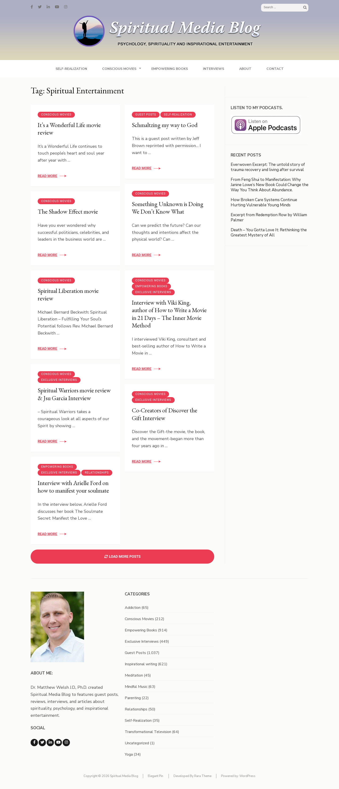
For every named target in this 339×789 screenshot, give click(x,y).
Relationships (97, 472)
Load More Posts (122, 556)
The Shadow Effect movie (68, 211)
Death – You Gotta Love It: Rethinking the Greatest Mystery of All (269, 232)
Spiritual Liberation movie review (68, 295)
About (245, 69)
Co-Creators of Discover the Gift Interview (164, 414)
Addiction (133, 607)
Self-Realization (71, 69)
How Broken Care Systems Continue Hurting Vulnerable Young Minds (264, 202)
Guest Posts (145, 114)
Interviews (213, 69)
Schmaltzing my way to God (165, 125)
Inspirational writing (141, 664)
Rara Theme (202, 776)
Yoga (129, 754)
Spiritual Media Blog (124, 776)
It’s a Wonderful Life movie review (69, 129)
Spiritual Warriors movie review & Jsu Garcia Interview (74, 394)
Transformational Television (148, 731)
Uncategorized (137, 743)
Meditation (134, 675)
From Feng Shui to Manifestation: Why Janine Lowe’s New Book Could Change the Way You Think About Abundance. (269, 185)
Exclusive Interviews (153, 292)
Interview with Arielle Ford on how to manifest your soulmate (73, 487)
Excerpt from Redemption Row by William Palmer (269, 217)
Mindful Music (136, 686)
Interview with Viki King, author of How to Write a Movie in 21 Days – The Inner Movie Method (169, 314)
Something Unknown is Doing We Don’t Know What (167, 208)
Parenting (133, 698)
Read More (47, 176)
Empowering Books (169, 69)
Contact (275, 69)
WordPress (247, 776)
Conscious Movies (119, 69)
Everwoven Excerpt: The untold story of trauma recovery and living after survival (268, 167)
